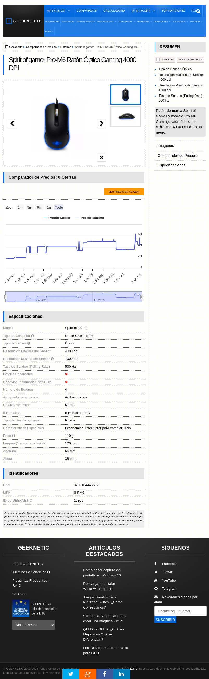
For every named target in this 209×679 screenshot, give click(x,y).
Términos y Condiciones (31, 572)
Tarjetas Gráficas (85, 21)
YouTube (165, 580)
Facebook (166, 564)
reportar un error (191, 59)
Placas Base (68, 21)
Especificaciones (171, 164)
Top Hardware (173, 10)
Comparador (87, 10)
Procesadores (52, 21)
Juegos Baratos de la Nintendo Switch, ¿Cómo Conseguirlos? (102, 602)
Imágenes (165, 145)
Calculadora (114, 10)
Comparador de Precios (41, 47)
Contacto (19, 594)
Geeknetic (15, 47)
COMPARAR (165, 59)
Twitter (163, 572)
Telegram (165, 589)
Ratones (65, 47)
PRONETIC (129, 668)
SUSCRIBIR (165, 620)
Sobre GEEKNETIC (27, 564)
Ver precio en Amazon (124, 191)
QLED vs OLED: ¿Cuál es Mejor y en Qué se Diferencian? (103, 634)
